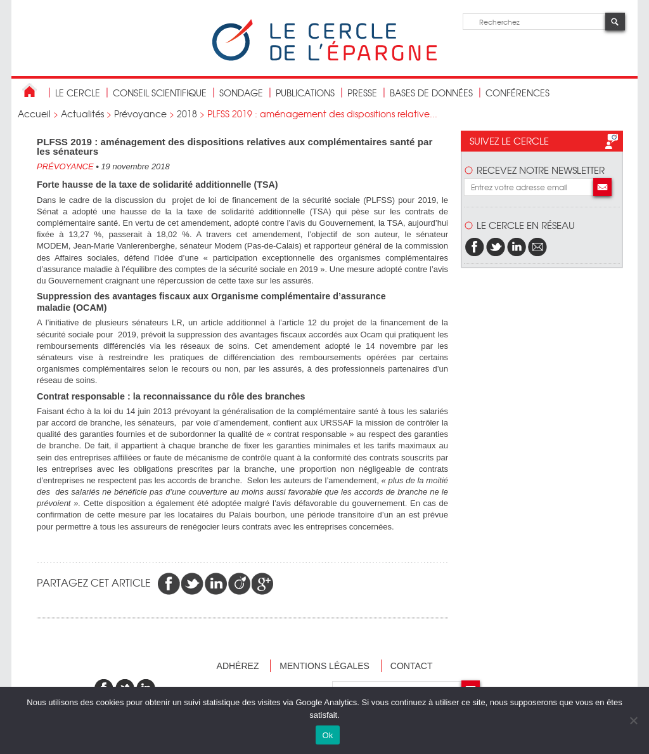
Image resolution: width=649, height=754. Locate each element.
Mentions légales (324, 666)
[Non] (633, 720)
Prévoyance (140, 113)
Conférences (517, 92)
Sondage (241, 92)
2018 (187, 113)
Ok (327, 735)
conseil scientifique (160, 92)
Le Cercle (77, 92)
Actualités (82, 113)
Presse (362, 92)
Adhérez (238, 666)
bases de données (431, 92)
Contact (411, 666)
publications (305, 92)
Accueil (34, 113)
